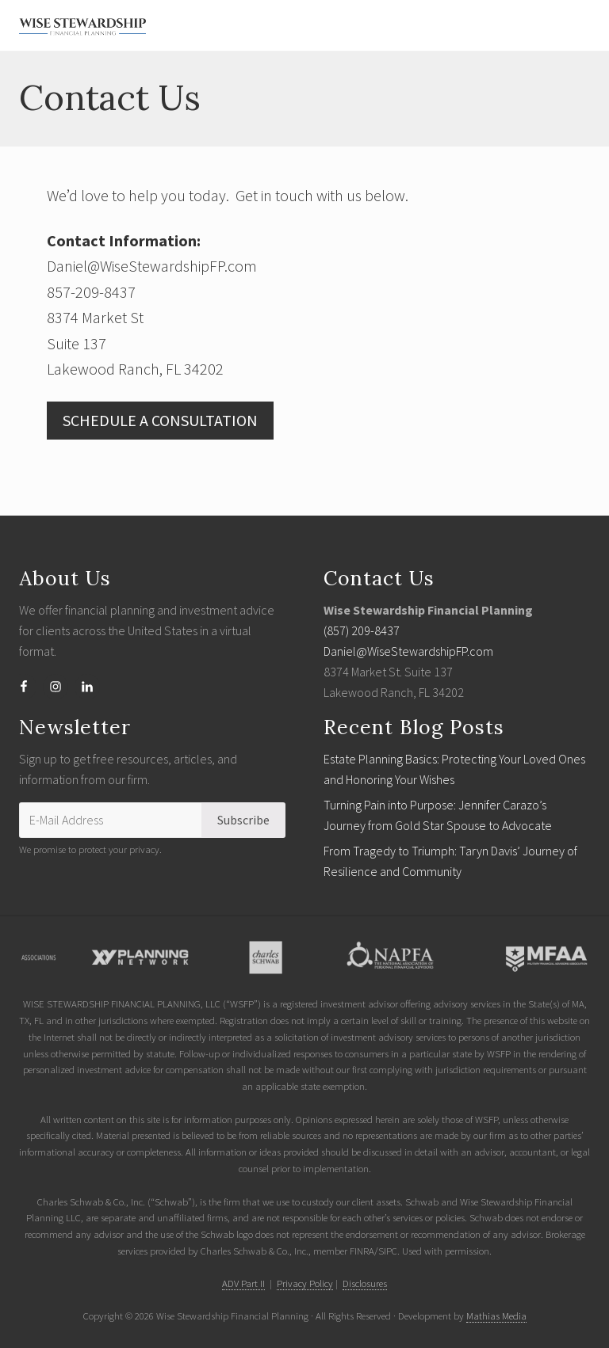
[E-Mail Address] (110, 819)
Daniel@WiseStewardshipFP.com (408, 651)
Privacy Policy (305, 1283)
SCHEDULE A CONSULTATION (160, 420)
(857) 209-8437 (362, 630)
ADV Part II (243, 1283)
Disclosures (365, 1283)
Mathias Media (496, 1315)
